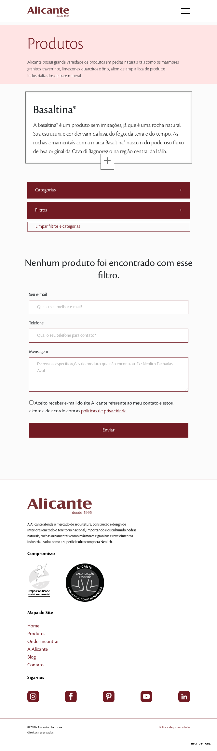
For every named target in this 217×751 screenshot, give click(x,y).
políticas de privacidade (104, 411)
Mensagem (38, 351)
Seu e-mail (38, 294)
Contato (35, 665)
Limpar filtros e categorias (57, 226)
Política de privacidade (174, 727)
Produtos (36, 633)
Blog (31, 657)
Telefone (36, 323)
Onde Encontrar (43, 641)
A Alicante (37, 649)
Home (33, 626)
